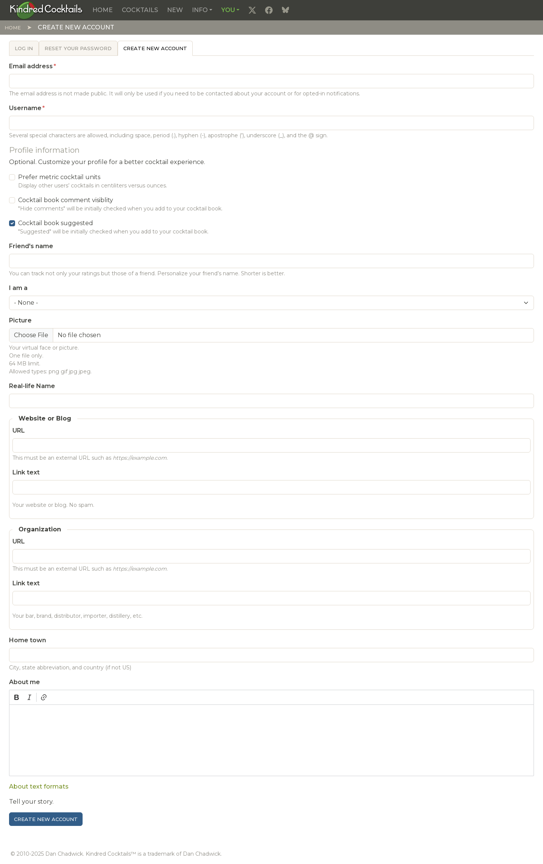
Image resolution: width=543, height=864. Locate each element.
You (228, 10)
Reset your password (78, 48)
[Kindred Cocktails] (46, 10)
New (175, 10)
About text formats (39, 786)
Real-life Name (32, 386)
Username (25, 108)
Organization (39, 529)
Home (102, 10)
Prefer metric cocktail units (59, 177)
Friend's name (31, 246)
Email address (31, 66)
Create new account (155, 48)
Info (200, 10)
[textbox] (271, 740)
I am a (18, 288)
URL (18, 430)
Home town (27, 640)
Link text (26, 472)
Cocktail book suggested (55, 223)
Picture (20, 320)
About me (24, 682)
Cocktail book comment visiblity (65, 200)
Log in (24, 48)
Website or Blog (44, 418)
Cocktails (140, 10)
